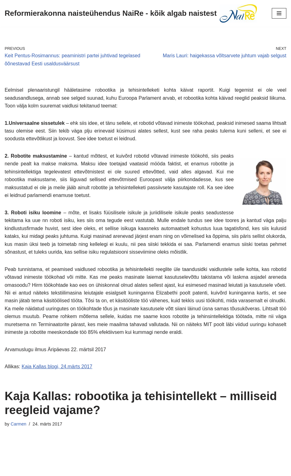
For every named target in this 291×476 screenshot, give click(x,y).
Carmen (18, 425)
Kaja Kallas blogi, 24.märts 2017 (57, 367)
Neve (117, 469)
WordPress (167, 469)
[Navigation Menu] (279, 13)
